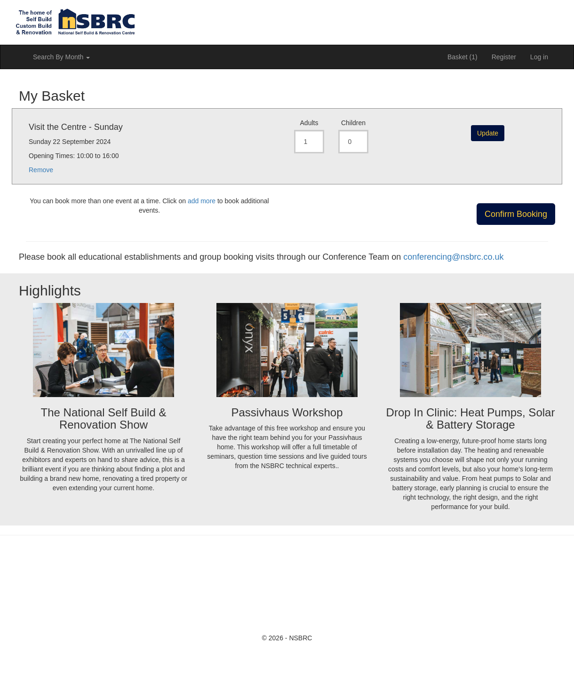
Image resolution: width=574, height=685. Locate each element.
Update (487, 133)
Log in (539, 57)
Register (504, 57)
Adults (309, 123)
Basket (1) (462, 57)
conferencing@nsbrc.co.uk (453, 257)
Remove (41, 170)
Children (353, 123)
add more (201, 201)
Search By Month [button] (61, 57)
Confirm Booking (516, 214)
